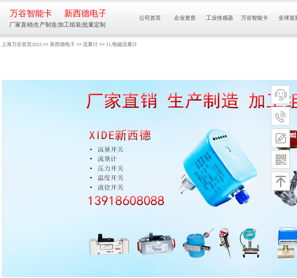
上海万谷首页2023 (22, 44)
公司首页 (150, 18)
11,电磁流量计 (121, 44)
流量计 (90, 44)
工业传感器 (219, 18)
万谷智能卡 (30, 13)
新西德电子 (62, 44)
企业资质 (185, 18)
